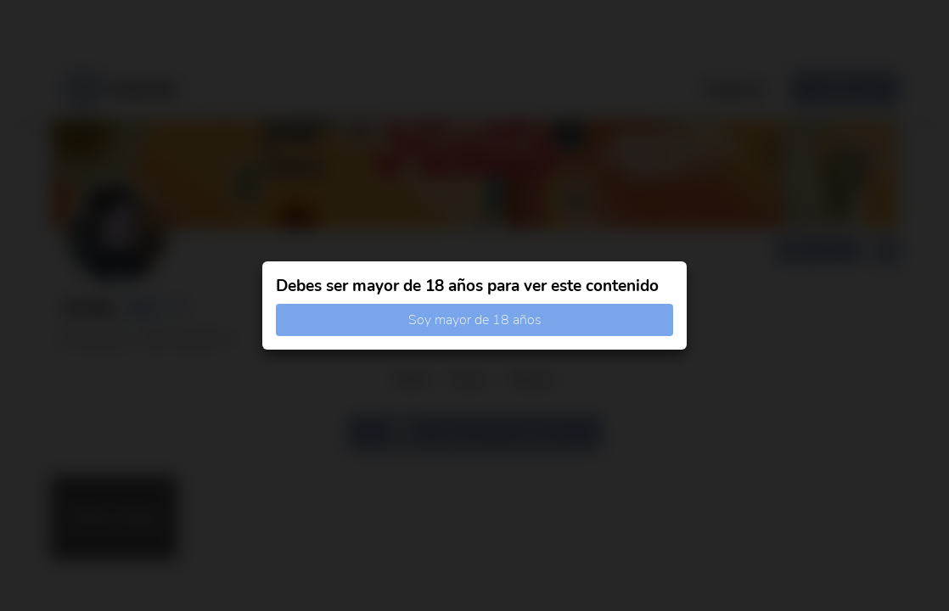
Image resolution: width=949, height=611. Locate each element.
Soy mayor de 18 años (475, 320)
